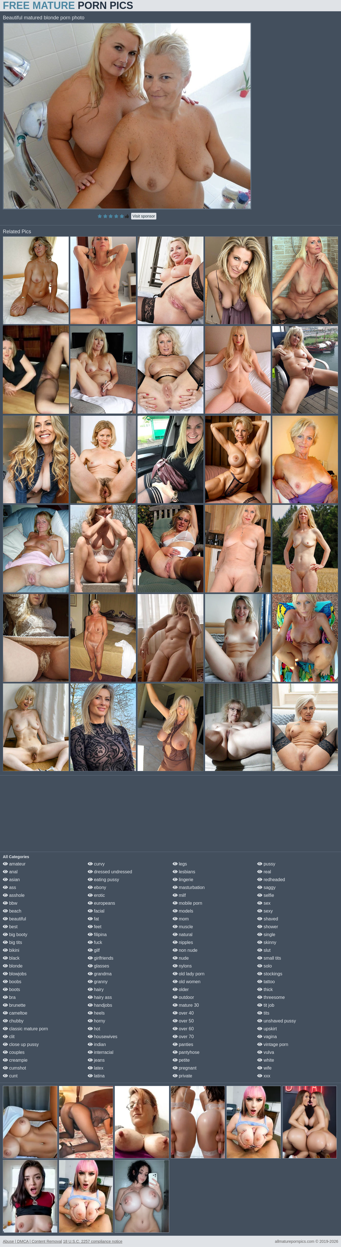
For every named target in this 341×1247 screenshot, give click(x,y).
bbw (10, 903)
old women (187, 981)
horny (96, 1021)
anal (10, 871)
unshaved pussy (276, 1021)
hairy (96, 989)
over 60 (183, 1028)
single (266, 934)
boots (11, 989)
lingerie (183, 879)
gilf (94, 950)
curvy (96, 864)
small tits (269, 958)
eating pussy (103, 879)
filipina (97, 934)
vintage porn (272, 1044)
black (11, 958)
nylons (182, 966)
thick (265, 989)
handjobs (100, 1005)
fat (93, 918)
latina (96, 1075)
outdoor (183, 997)
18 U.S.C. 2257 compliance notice (92, 1241)
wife (264, 1068)
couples (14, 1052)
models (183, 911)
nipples (183, 942)
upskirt (267, 1028)
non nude (185, 950)
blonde (13, 966)
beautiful (14, 918)
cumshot (14, 1068)
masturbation (189, 887)
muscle (183, 926)
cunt (10, 1075)
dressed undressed (110, 871)
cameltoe (15, 1013)
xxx (263, 1075)
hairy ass (100, 997)
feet (94, 926)
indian (97, 1044)
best (10, 926)
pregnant (185, 1068)
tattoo (266, 981)
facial (96, 911)
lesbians (184, 871)
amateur (14, 864)
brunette (14, 1005)
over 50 (183, 1021)
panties (183, 1044)
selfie (265, 895)
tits (263, 1013)
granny (98, 981)
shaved (267, 918)
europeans (101, 903)
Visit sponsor (144, 216)
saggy (266, 887)
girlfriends (100, 958)
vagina (267, 1036)
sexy (265, 911)
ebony (97, 887)
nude (181, 958)
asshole (14, 895)
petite (181, 1060)
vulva (265, 1052)
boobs (12, 981)
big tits (12, 942)
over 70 (183, 1036)
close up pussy (21, 1044)
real (264, 871)
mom (181, 918)
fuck (95, 942)
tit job (265, 1005)
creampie (15, 1060)
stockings (269, 973)
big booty (15, 934)
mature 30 (186, 1005)
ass (9, 887)
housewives (102, 1036)
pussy (266, 864)
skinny (266, 942)
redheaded (271, 879)
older (181, 989)
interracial (100, 1052)
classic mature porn (25, 1028)
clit (9, 1036)
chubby (13, 1021)
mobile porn (187, 903)
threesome (271, 997)
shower (267, 926)
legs (180, 864)
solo (264, 966)
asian (11, 879)
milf (179, 895)
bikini (11, 950)
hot (94, 1028)
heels (96, 1013)
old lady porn (189, 973)
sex (263, 903)
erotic (96, 895)
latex (95, 1068)
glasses (98, 966)
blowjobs (15, 973)
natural (182, 934)
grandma (100, 973)
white (265, 1060)
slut (263, 950)
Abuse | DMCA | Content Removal (32, 1241)
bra (9, 997)
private (182, 1075)
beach (12, 911)
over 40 (183, 1013)
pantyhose (186, 1052)
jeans (96, 1060)
